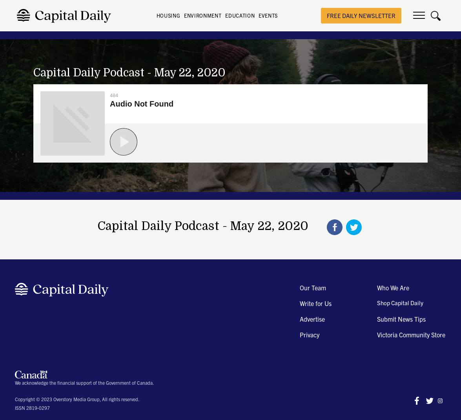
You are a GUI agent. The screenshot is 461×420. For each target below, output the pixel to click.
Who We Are (393, 287)
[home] (66, 16)
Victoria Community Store (411, 335)
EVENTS (268, 15)
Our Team (313, 287)
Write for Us (316, 303)
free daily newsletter (361, 15)
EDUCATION (240, 15)
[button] (419, 15)
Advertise (312, 319)
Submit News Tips (401, 319)
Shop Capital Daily (400, 302)
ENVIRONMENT (202, 15)
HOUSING (168, 15)
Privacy (309, 335)
